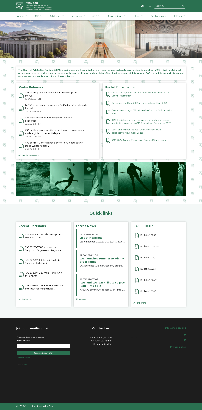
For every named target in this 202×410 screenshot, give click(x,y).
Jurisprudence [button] (117, 16)
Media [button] (138, 16)
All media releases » (28, 155)
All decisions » (25, 299)
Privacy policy (178, 347)
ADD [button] (96, 16)
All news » (81, 299)
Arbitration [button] (57, 16)
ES (150, 6)
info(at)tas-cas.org (175, 328)
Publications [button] (158, 16)
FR (146, 6)
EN (142, 6)
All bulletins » (141, 303)
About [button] (22, 16)
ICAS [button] (38, 16)
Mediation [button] (78, 16)
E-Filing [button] (179, 16)
